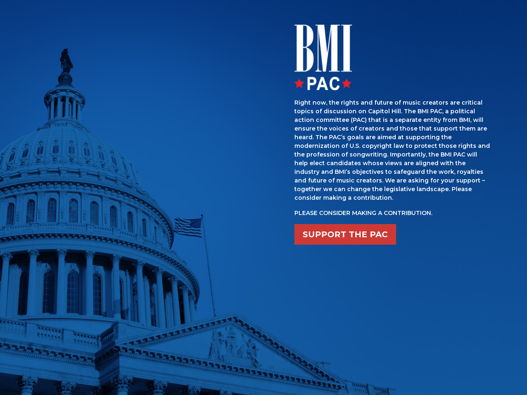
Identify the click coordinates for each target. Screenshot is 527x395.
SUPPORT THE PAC (345, 234)
